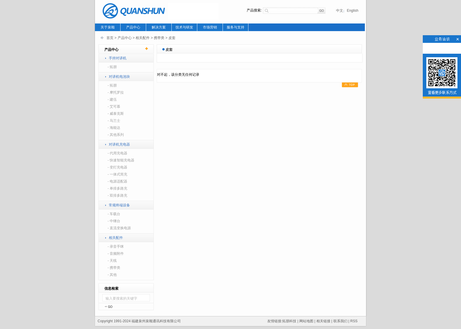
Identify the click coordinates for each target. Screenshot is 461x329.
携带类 (159, 38)
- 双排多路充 (117, 195)
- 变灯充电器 (117, 167)
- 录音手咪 (116, 246)
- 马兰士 (114, 121)
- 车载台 (114, 214)
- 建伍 (112, 99)
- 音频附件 (116, 254)
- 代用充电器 (117, 153)
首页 (109, 38)
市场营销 (210, 27)
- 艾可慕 (114, 106)
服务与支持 (235, 27)
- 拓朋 (112, 67)
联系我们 (340, 321)
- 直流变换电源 (119, 228)
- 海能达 (114, 128)
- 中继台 (114, 221)
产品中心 (133, 27)
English (352, 11)
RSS (354, 321)
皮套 (172, 38)
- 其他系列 (116, 135)
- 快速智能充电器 (121, 160)
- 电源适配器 (117, 181)
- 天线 (112, 261)
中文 (339, 11)
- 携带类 (114, 268)
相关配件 (143, 38)
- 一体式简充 (117, 174)
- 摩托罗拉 (116, 92)
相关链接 (323, 321)
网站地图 (306, 321)
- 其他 (112, 275)
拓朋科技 (289, 321)
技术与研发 (184, 27)
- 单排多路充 (117, 188)
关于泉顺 (108, 27)
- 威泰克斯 (116, 114)
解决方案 (159, 27)
